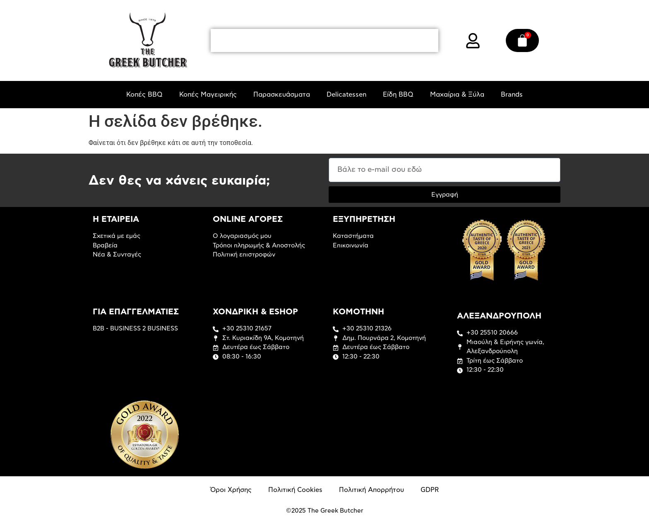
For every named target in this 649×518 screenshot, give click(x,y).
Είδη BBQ (398, 94)
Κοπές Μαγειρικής (208, 94)
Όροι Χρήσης (231, 490)
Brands (512, 94)
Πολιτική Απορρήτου (371, 490)
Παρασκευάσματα (281, 94)
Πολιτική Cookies (295, 490)
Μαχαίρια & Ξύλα (457, 94)
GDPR (430, 490)
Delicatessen (346, 94)
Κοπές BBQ (144, 94)
